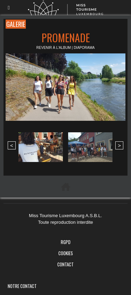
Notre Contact (22, 285)
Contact (65, 264)
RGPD (66, 241)
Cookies (65, 253)
